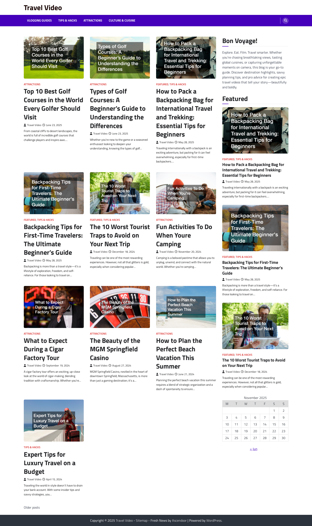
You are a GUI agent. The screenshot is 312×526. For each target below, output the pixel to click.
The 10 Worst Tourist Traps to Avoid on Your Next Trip (120, 235)
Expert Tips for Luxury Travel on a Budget (49, 462)
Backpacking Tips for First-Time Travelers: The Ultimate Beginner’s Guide (53, 239)
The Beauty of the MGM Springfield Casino (115, 349)
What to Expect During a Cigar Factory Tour (45, 349)
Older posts (32, 507)
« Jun (253, 448)
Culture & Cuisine (122, 20)
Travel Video (43, 7)
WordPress (213, 520)
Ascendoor (179, 520)
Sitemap (141, 520)
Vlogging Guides (39, 20)
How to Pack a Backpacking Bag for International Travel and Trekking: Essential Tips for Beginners (184, 112)
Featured (162, 84)
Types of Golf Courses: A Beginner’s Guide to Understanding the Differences (118, 108)
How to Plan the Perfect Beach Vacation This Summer (179, 353)
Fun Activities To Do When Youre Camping (184, 235)
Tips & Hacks (67, 20)
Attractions (93, 20)
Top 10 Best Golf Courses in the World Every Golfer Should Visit (53, 104)
